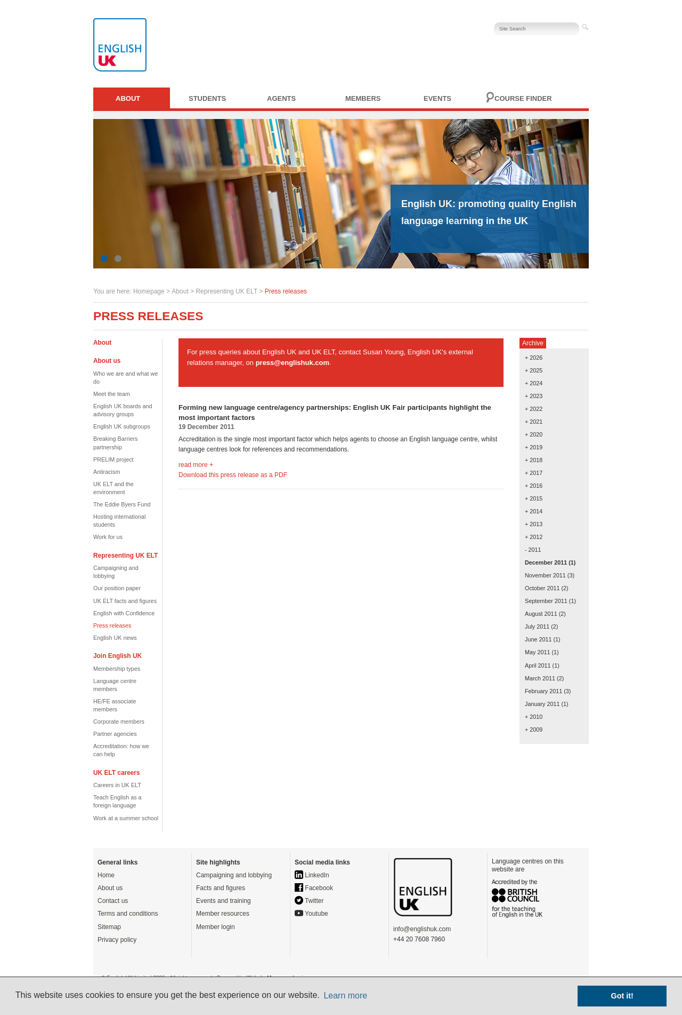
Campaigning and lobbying (234, 875)
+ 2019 (533, 447)
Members (362, 98)
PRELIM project (113, 459)
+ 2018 (533, 460)
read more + (195, 465)
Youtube (311, 913)
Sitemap (109, 927)
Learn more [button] (345, 995)
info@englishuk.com (422, 929)
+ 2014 (533, 511)
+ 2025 (533, 370)
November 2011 (545, 575)
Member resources (222, 913)
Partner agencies (115, 734)
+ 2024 (533, 383)
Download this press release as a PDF (232, 475)
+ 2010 (533, 716)
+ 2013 (533, 524)
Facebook (314, 888)
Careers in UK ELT (117, 785)
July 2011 (537, 626)
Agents (281, 98)
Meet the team (111, 394)
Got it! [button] (622, 996)
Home (106, 875)
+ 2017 (533, 473)
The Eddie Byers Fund (121, 504)
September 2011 (546, 601)
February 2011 (543, 691)
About (128, 98)
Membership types (116, 668)
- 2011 (533, 549)
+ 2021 (533, 421)
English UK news (115, 638)
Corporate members (118, 721)
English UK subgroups (121, 426)
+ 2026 (533, 357)
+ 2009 (533, 729)
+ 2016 (533, 485)
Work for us (108, 537)
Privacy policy (117, 939)
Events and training (223, 901)
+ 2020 (533, 434)
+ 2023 (533, 396)
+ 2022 (533, 409)
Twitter (309, 901)
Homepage (149, 291)
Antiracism (106, 472)
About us (110, 888)
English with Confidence (124, 613)
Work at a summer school (125, 818)
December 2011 (546, 562)
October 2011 (542, 588)
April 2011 (538, 665)
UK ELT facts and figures (125, 601)
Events (437, 98)
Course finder (523, 98)
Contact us (113, 901)
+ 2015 (533, 498)
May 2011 (537, 652)
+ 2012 (533, 537)
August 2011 (541, 613)
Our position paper (117, 588)
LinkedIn (312, 875)
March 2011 (540, 678)
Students (207, 98)
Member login (215, 927)
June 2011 (538, 639)
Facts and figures (220, 888)
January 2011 (542, 704)
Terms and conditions (128, 913)
